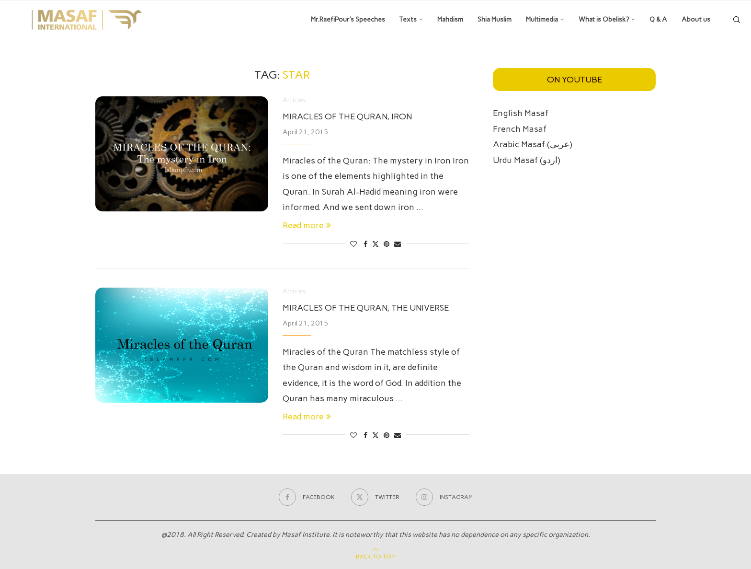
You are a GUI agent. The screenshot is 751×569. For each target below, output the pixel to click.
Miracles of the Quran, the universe (366, 307)
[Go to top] (375, 555)
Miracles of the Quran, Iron (347, 116)
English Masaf (520, 113)
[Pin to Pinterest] (386, 244)
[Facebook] (307, 497)
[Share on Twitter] (375, 244)
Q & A (658, 19)
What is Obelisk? (604, 19)
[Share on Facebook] (365, 244)
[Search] (736, 19)
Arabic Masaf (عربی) (532, 144)
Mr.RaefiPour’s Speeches (348, 19)
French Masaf (519, 129)
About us (696, 19)
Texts (408, 19)
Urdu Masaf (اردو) (526, 160)
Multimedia (542, 19)
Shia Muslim (495, 19)
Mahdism (450, 19)
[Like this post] (353, 244)
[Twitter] (375, 497)
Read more (307, 225)
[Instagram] (444, 497)
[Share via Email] (397, 244)
